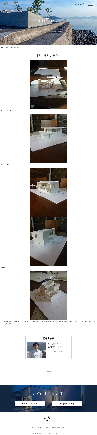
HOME (2, 47)
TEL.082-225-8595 (48, 425)
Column (7, 47)
